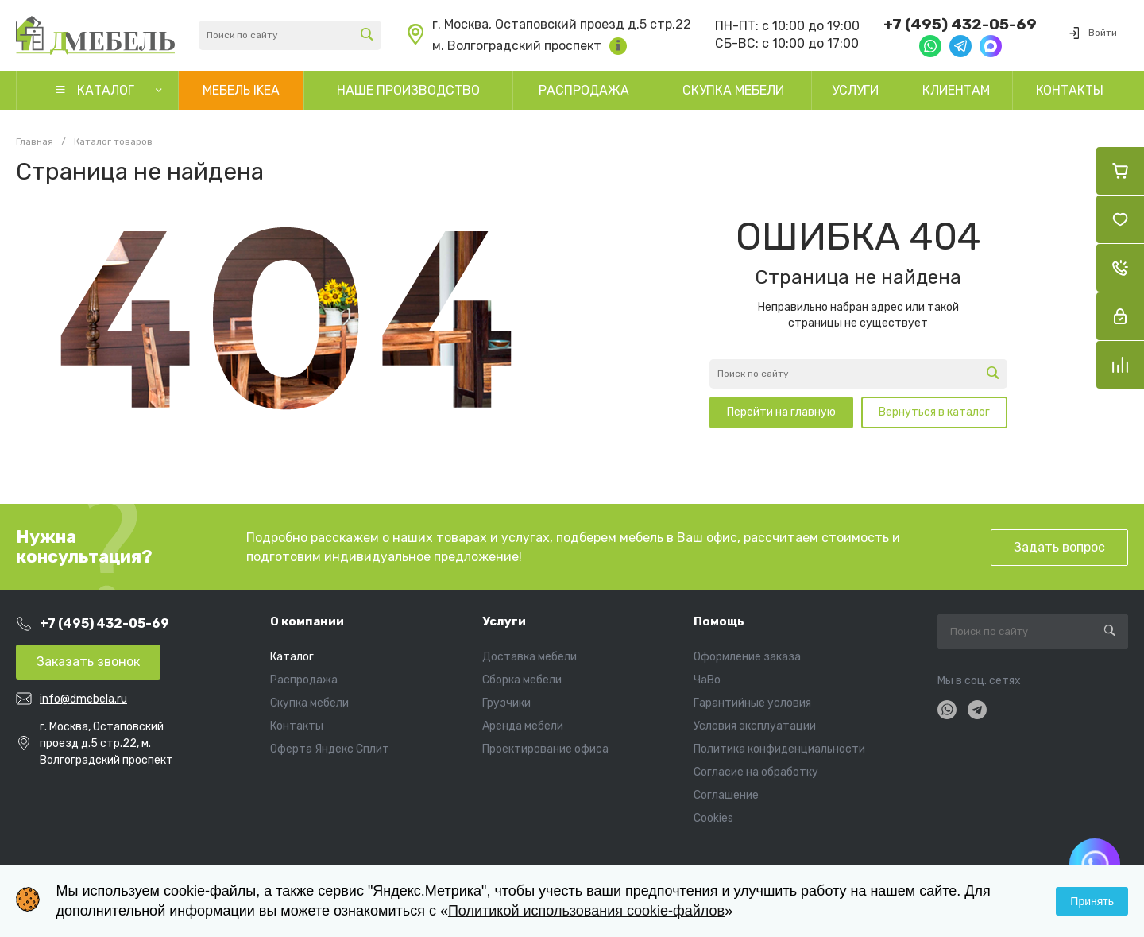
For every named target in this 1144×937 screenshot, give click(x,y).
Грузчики (506, 703)
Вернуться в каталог (934, 412)
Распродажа (304, 680)
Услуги (504, 621)
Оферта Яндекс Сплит (329, 749)
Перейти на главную (781, 412)
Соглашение (726, 795)
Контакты (296, 726)
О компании (307, 621)
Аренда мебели (522, 726)
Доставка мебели (529, 657)
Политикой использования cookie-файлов (586, 911)
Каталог (292, 657)
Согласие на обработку (756, 772)
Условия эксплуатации (755, 726)
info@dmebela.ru (83, 699)
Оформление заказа (747, 657)
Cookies (713, 818)
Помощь (719, 621)
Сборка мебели (522, 680)
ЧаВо (707, 680)
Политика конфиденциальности (779, 749)
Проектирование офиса (545, 749)
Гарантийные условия (752, 703)
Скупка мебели (309, 703)
